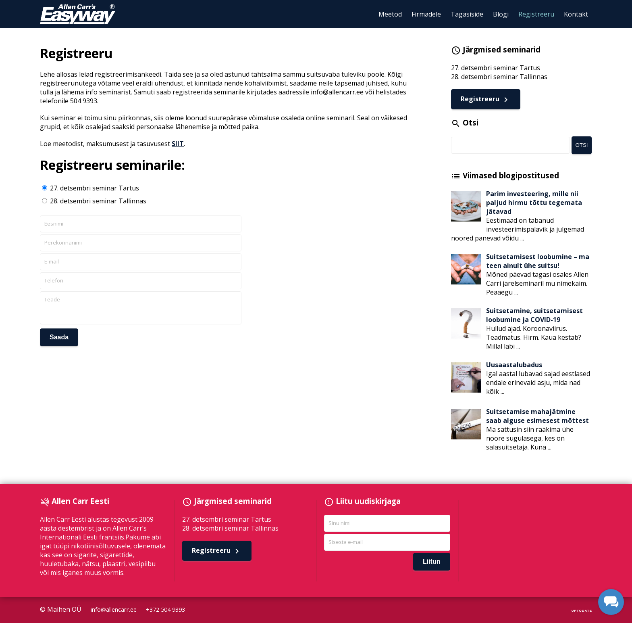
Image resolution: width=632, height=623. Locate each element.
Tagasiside (467, 14)
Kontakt (576, 14)
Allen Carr (77, 14)
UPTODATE (582, 611)
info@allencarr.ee (113, 609)
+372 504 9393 (165, 609)
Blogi (501, 14)
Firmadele (426, 14)
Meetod (390, 14)
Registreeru (536, 14)
